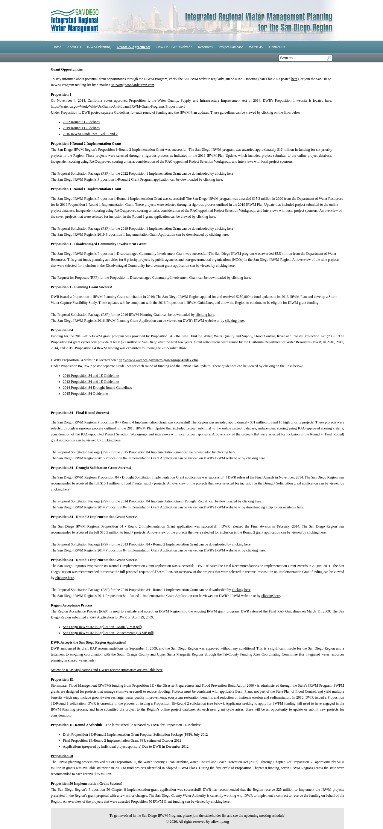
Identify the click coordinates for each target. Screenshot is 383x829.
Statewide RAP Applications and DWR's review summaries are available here (106, 670)
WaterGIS (256, 47)
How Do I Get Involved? (174, 47)
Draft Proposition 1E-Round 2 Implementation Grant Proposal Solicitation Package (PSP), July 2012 (135, 734)
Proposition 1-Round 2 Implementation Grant (86, 143)
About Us (74, 47)
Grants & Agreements (133, 47)
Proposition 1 (61, 94)
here (294, 79)
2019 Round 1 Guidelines (81, 128)
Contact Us (277, 47)
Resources (205, 47)
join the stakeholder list (209, 815)
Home (56, 47)
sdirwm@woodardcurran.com (132, 85)
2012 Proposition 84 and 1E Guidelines (91, 382)
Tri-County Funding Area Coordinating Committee (260, 654)
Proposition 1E (62, 679)
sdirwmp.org (220, 821)
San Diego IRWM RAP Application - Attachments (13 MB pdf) (108, 633)
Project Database (231, 47)
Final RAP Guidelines (285, 611)
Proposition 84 (62, 330)
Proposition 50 (62, 756)
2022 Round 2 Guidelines (81, 122)
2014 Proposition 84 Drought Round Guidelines (97, 387)
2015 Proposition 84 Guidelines (85, 393)
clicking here (224, 173)
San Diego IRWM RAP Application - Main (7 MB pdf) (102, 627)
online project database (178, 709)
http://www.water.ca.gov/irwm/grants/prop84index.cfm (158, 360)
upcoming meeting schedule (264, 815)
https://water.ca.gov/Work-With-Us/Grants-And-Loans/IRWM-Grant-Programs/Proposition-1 (118, 106)
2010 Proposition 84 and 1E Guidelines (91, 376)
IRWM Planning (99, 47)
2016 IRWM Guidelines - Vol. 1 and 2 (90, 134)
